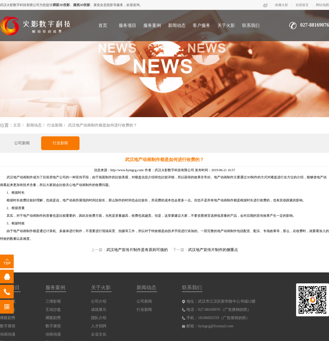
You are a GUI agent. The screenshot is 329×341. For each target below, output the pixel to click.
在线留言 (302, 5)
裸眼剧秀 (7, 318)
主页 (17, 125)
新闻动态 (177, 25)
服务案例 (152, 25)
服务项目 (127, 25)
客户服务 (201, 25)
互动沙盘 (53, 310)
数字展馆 (7, 326)
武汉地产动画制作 (20, 177)
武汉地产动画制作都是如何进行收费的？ (102, 125)
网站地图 (322, 5)
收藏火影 (281, 5)
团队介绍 (98, 318)
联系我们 (251, 25)
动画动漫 (7, 334)
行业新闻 (55, 125)
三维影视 (53, 301)
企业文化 (98, 334)
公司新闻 (22, 143)
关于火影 (226, 25)
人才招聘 (98, 326)
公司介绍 (98, 301)
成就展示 (98, 310)
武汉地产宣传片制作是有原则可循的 (137, 250)
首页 (102, 25)
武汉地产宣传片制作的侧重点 (213, 250)
